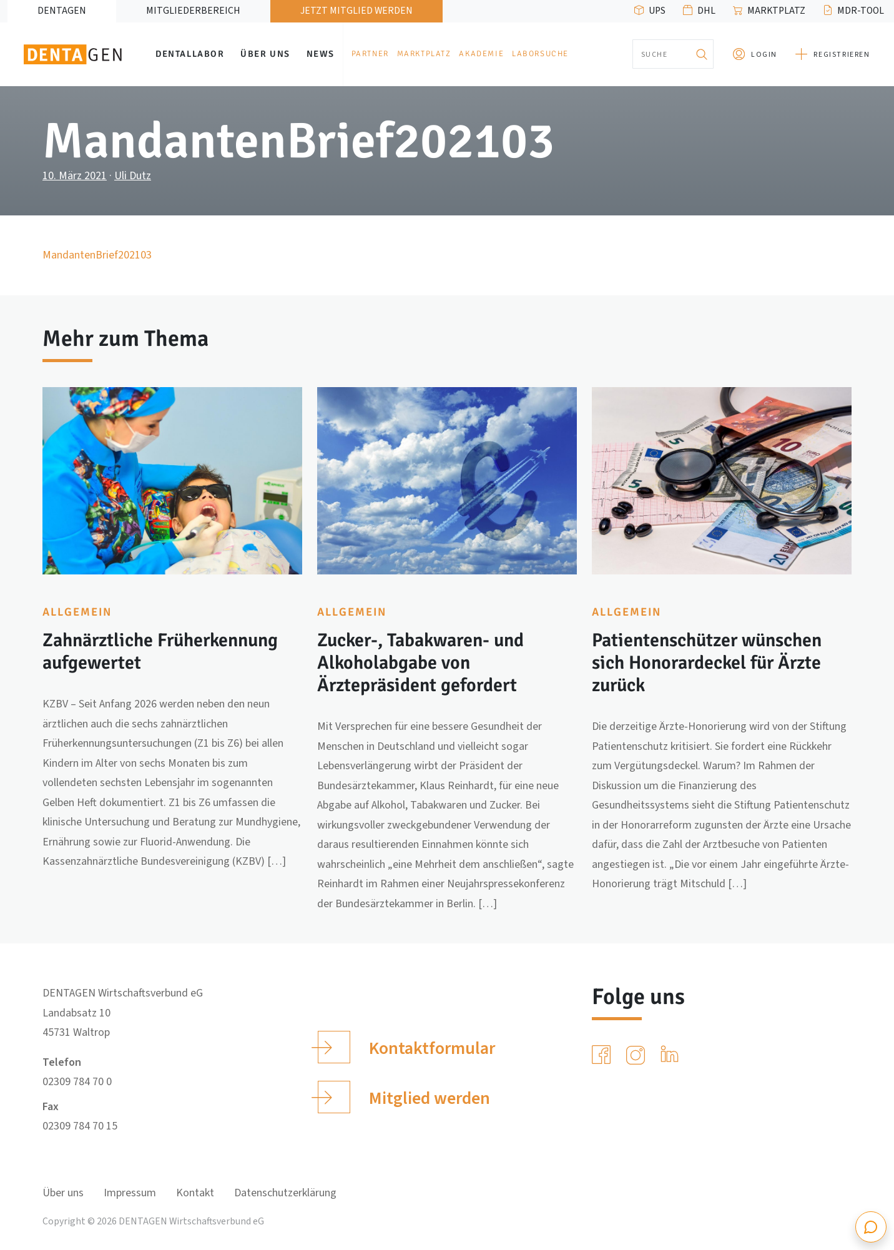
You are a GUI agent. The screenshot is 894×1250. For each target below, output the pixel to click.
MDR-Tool (860, 10)
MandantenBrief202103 (97, 255)
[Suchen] (701, 54)
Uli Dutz (132, 176)
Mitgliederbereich (193, 10)
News (321, 53)
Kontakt (195, 1193)
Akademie (481, 54)
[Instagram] (638, 1055)
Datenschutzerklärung (285, 1193)
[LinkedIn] (672, 1055)
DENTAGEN (61, 10)
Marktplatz (776, 10)
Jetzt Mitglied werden (356, 10)
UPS (657, 10)
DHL (706, 10)
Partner (370, 54)
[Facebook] (604, 1055)
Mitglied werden (403, 1097)
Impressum (130, 1193)
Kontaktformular (406, 1047)
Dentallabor (190, 53)
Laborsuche (540, 54)
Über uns (265, 53)
